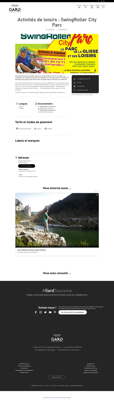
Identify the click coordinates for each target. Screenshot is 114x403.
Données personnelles (76, 385)
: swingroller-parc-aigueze (47, 107)
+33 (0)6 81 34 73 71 (83, 79)
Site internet (80, 86)
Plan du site (54, 385)
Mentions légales (64, 385)
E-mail (79, 82)
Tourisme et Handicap (37, 385)
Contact (47, 385)
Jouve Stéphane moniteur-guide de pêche (31, 250)
